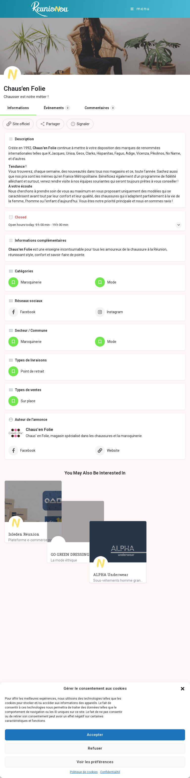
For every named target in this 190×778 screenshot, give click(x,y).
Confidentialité (110, 772)
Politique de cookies (84, 772)
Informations (18, 108)
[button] (182, 688)
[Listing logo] (12, 74)
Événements (57, 108)
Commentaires (100, 108)
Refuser (95, 748)
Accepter (95, 734)
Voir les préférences (95, 762)
